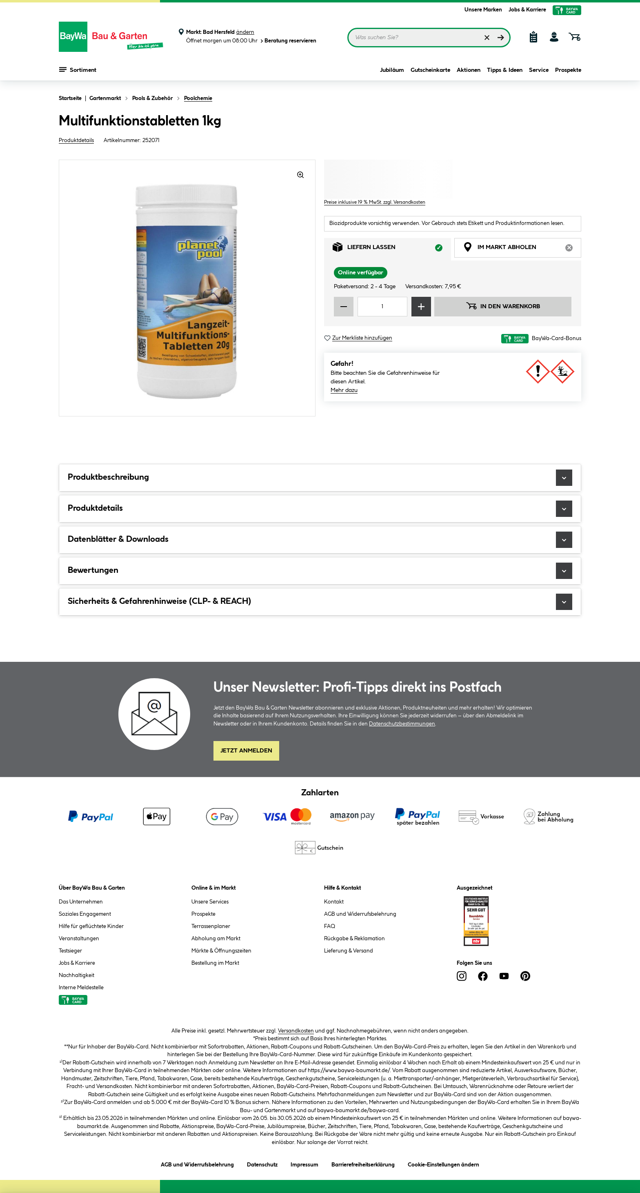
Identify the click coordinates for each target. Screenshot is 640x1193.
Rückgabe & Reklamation (354, 938)
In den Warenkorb (503, 306)
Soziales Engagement (85, 914)
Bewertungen (320, 571)
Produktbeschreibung (320, 478)
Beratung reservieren (287, 41)
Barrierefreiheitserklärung (363, 1163)
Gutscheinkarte (430, 70)
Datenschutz (262, 1163)
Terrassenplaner (210, 926)
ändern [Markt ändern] (245, 32)
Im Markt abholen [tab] (522, 249)
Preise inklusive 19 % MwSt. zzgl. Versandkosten (374, 202)
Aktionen (468, 70)
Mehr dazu (344, 390)
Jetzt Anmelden (246, 751)
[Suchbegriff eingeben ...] (429, 37)
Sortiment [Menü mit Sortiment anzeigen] (77, 69)
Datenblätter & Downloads (320, 540)
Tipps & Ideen (504, 70)
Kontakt (334, 901)
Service (539, 70)
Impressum (304, 1163)
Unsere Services (210, 901)
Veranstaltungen (79, 938)
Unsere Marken (483, 9)
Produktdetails (76, 140)
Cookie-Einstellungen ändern (443, 1163)
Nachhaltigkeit (76, 975)
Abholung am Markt (215, 938)
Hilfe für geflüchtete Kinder (91, 926)
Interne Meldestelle (81, 987)
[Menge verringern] (343, 306)
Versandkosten (296, 1030)
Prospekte (568, 70)
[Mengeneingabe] (382, 306)
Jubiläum (392, 70)
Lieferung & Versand (348, 950)
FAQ (329, 926)
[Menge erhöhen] (421, 306)
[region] (187, 288)
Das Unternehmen (81, 901)
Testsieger (70, 950)
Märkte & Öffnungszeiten (221, 950)
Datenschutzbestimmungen (402, 723)
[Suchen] (501, 37)
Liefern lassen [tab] (392, 249)
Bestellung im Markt (215, 963)
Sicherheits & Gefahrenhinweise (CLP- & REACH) (320, 602)
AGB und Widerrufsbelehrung (360, 914)
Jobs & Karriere (527, 9)
